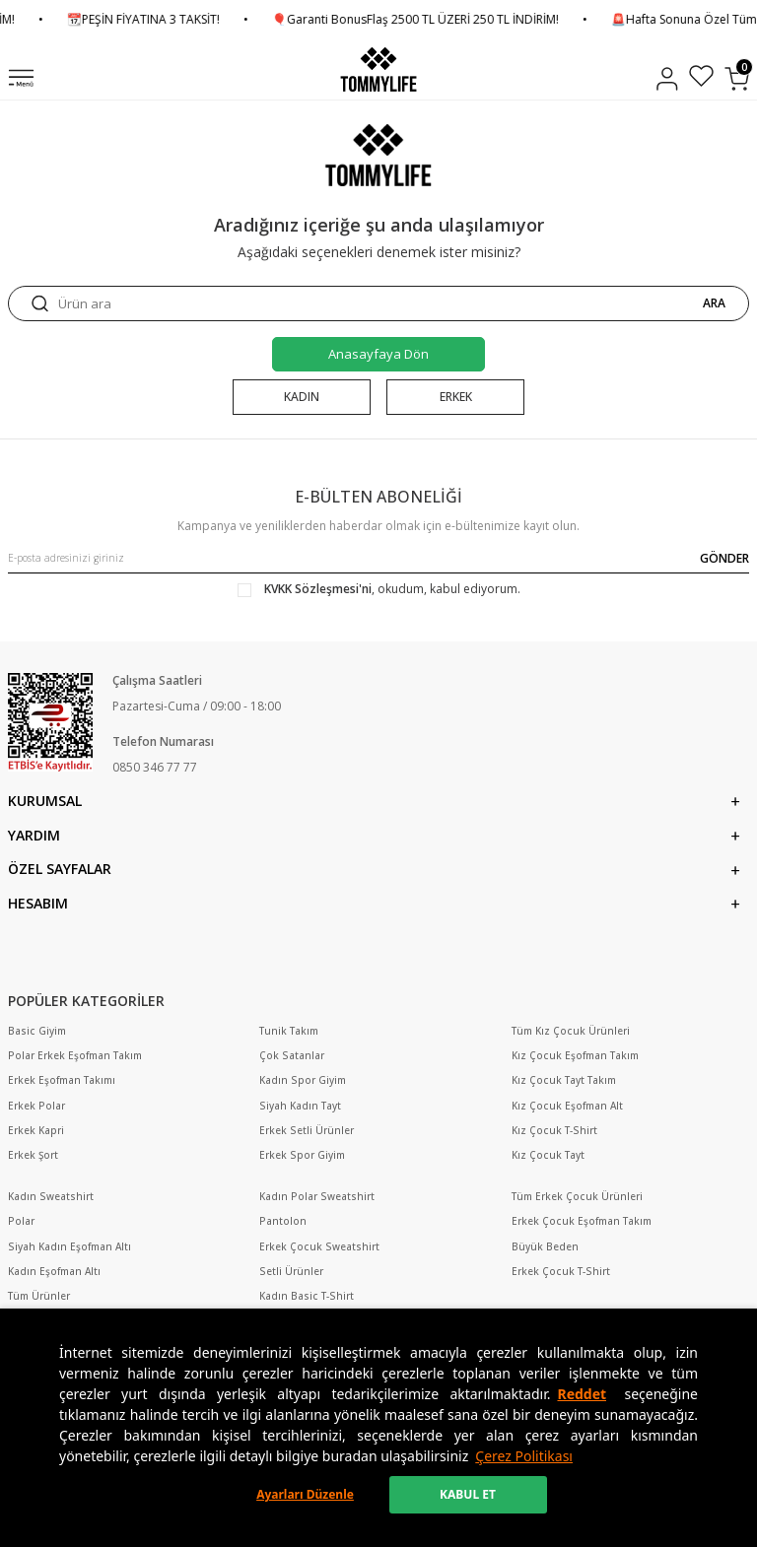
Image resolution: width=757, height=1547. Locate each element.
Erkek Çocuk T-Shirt (561, 1271)
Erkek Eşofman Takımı (61, 1080)
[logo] (378, 69)
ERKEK (456, 396)
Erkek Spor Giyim (302, 1155)
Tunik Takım (288, 1031)
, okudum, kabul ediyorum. (379, 589)
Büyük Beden (545, 1247)
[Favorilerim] (701, 78)
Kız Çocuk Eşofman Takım (575, 1055)
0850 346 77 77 (154, 767)
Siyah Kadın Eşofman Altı (69, 1247)
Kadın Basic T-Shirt (306, 1296)
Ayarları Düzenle (305, 1494)
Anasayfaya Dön (378, 354)
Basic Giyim (37, 1031)
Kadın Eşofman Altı (54, 1271)
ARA (714, 303)
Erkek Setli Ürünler (306, 1130)
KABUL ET (468, 1494)
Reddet (581, 1393)
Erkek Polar (36, 1106)
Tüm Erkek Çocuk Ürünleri (577, 1196)
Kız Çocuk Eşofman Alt (567, 1106)
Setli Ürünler (291, 1271)
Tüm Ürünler (39, 1296)
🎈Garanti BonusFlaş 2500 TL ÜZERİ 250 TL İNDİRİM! (450, 20)
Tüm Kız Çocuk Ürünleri (571, 1031)
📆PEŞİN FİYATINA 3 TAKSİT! (178, 20)
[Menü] (21, 80)
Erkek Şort (33, 1155)
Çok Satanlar (291, 1055)
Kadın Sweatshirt (51, 1196)
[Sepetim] (736, 79)
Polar (21, 1221)
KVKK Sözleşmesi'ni (318, 588)
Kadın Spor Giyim (302, 1080)
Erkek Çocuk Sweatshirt (319, 1247)
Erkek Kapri (36, 1130)
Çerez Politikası (524, 1455)
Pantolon (283, 1221)
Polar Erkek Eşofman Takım (75, 1055)
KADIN (301, 396)
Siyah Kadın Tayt (300, 1106)
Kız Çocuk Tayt (548, 1155)
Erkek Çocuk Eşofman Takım (582, 1221)
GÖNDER (724, 558)
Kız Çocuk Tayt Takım (564, 1080)
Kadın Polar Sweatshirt (317, 1196)
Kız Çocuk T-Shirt (554, 1130)
